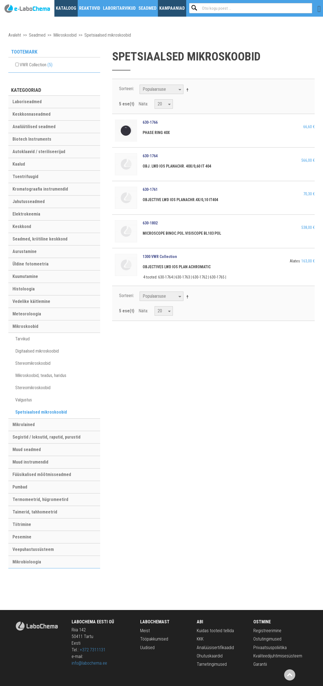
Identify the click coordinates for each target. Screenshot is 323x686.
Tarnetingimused (212, 664)
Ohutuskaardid (210, 656)
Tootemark (24, 52)
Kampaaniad (172, 8)
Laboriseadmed (27, 101)
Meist (145, 630)
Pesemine (21, 537)
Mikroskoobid (65, 35)
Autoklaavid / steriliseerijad (38, 151)
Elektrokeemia (26, 214)
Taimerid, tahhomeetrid (34, 512)
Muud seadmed (26, 449)
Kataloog (66, 8)
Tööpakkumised (154, 639)
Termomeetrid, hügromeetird (40, 499)
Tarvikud (22, 338)
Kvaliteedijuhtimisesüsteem (277, 656)
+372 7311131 (92, 649)
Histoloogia (23, 289)
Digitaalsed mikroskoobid (37, 351)
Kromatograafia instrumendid (40, 189)
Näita (142, 104)
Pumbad (19, 487)
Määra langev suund (188, 89)
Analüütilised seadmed (33, 126)
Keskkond (21, 226)
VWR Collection (36, 64)
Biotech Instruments (31, 139)
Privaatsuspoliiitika (270, 647)
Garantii (260, 664)
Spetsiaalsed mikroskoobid (41, 412)
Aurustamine (24, 251)
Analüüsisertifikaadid (215, 647)
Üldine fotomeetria (30, 264)
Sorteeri (126, 88)
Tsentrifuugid (25, 176)
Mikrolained (23, 424)
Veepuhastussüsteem (33, 549)
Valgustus (23, 400)
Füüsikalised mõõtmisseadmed (41, 474)
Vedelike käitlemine (31, 301)
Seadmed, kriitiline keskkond (39, 239)
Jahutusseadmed (28, 201)
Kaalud (18, 164)
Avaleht (14, 35)
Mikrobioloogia (26, 562)
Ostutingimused (267, 639)
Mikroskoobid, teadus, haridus (40, 375)
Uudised (147, 647)
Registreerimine (267, 630)
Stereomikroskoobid (33, 363)
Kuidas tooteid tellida (215, 630)
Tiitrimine (21, 524)
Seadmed (147, 8)
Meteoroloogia (26, 314)
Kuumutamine (25, 276)
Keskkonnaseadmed (31, 114)
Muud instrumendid (30, 462)
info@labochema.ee (89, 663)
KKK (200, 639)
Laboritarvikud (119, 8)
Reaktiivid (89, 8)
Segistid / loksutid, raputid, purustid (46, 437)
